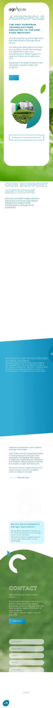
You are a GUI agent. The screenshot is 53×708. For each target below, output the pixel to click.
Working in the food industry (26, 137)
